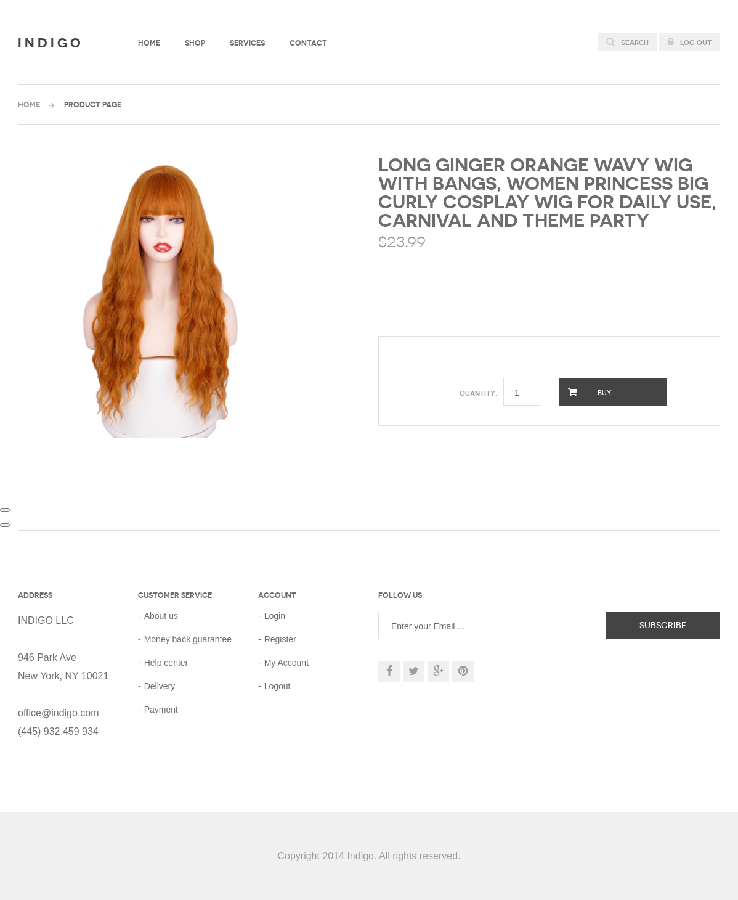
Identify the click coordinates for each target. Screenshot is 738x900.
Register (280, 639)
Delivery (160, 686)
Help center (166, 663)
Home (149, 42)
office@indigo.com (58, 713)
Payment (161, 709)
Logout (277, 686)
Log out (690, 42)
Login (274, 616)
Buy (589, 392)
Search (627, 42)
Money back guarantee (188, 639)
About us (161, 616)
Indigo (51, 42)
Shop (195, 42)
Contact (308, 42)
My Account (286, 663)
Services (247, 42)
